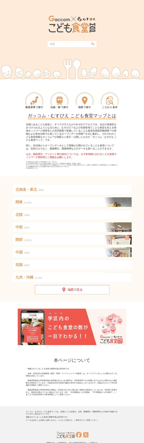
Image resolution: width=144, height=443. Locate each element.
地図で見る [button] (72, 289)
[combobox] (72, 44)
